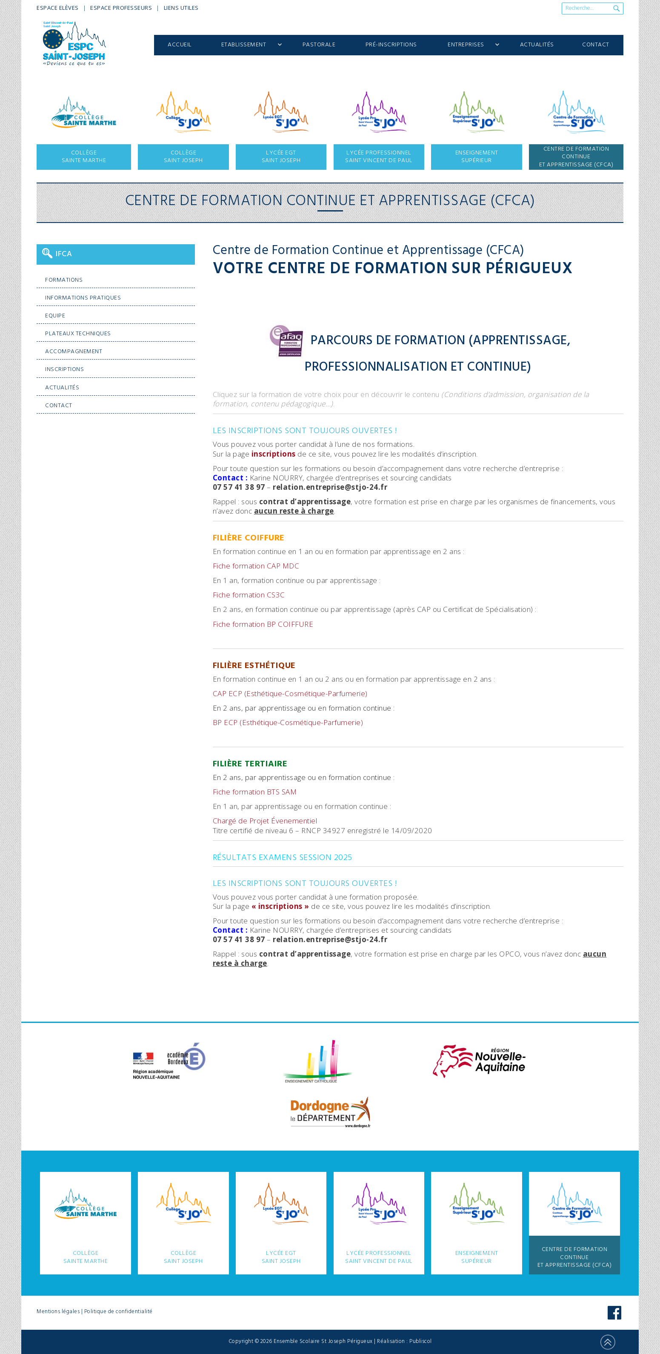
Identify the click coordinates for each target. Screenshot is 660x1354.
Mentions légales (58, 1311)
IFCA (64, 254)
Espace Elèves (58, 7)
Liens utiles (181, 7)
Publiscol (420, 1341)
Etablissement (243, 45)
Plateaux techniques (78, 334)
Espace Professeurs (121, 7)
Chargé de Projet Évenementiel (265, 821)
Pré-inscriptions (391, 45)
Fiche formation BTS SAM (255, 792)
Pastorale (319, 45)
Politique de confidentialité (118, 1311)
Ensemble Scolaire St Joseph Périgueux (323, 1341)
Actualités (537, 45)
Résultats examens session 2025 (282, 858)
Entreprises (466, 45)
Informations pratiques (83, 298)
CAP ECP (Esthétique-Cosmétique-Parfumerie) (290, 693)
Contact (595, 45)
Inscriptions (64, 369)
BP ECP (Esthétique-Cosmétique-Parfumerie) (288, 722)
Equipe (55, 316)
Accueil (180, 45)
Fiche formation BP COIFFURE (263, 624)
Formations (64, 280)
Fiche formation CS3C (249, 595)
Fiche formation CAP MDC (256, 566)
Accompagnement (73, 352)
